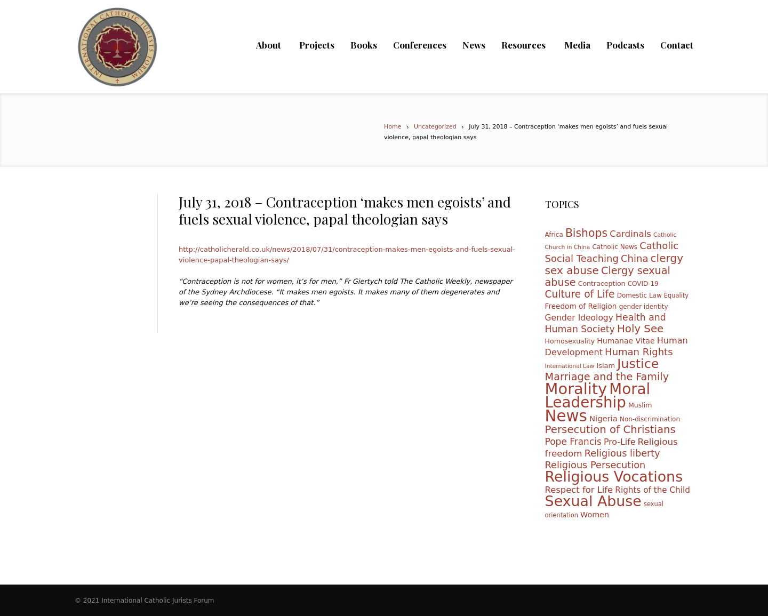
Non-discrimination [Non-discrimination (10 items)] (650, 419)
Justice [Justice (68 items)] (638, 363)
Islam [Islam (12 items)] (605, 366)
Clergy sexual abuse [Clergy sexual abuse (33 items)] (607, 277)
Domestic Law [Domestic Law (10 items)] (639, 295)
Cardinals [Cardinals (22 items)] (630, 234)
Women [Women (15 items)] (594, 514)
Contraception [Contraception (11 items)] (602, 283)
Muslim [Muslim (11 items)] (640, 405)
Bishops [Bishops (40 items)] (586, 233)
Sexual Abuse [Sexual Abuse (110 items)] (593, 501)
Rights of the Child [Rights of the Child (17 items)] (652, 490)
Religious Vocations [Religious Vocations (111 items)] (614, 476)
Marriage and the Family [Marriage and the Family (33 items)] (607, 377)
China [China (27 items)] (634, 258)
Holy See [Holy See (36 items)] (640, 329)
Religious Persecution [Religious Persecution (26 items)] (595, 465)
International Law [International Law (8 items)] (570, 366)
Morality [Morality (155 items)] (576, 389)
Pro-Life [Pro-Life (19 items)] (620, 442)
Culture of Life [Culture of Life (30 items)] (580, 294)
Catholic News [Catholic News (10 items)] (614, 247)
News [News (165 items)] (566, 416)
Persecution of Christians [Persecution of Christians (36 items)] (610, 429)
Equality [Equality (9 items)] (676, 295)
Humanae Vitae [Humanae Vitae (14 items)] (625, 341)
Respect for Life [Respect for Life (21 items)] (579, 490)
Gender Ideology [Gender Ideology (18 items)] (579, 318)
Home (392, 126)
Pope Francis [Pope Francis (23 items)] (573, 441)
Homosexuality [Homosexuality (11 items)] (570, 341)
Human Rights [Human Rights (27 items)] (639, 351)
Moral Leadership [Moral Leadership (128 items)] (598, 395)
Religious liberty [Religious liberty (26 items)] (622, 453)
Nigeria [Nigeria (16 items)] (603, 418)
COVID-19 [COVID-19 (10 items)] (643, 283)
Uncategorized (435, 126)
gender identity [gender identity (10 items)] (643, 306)
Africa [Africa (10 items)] (554, 234)
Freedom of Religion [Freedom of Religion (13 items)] (581, 306)
